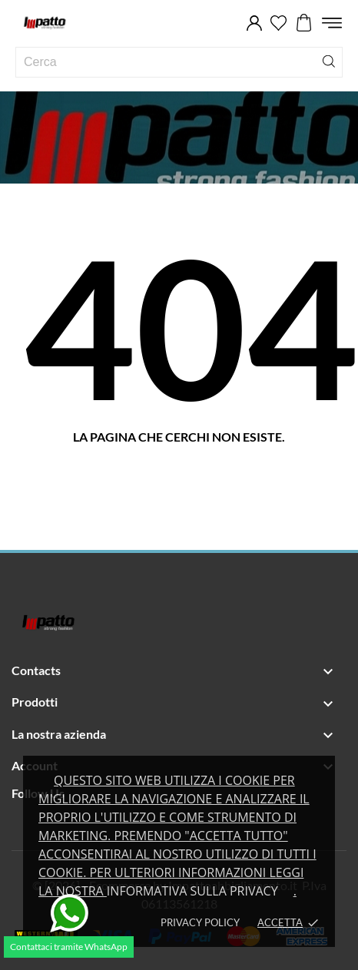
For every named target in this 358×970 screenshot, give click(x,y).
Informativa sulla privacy (192, 890)
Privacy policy (200, 922)
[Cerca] (329, 60)
